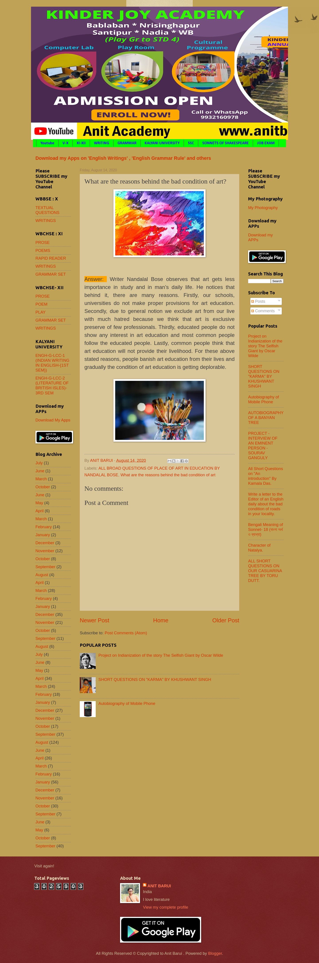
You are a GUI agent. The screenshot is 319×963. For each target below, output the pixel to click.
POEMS (42, 250)
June (39, 471)
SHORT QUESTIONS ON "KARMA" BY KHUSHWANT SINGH (154, 679)
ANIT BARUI (159, 886)
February (43, 526)
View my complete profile (165, 907)
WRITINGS (45, 220)
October (42, 486)
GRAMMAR (126, 143)
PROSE (42, 242)
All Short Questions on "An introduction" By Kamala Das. (265, 476)
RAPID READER (50, 258)
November (44, 550)
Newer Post (94, 620)
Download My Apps (52, 420)
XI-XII (81, 143)
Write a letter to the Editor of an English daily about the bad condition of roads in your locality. (265, 504)
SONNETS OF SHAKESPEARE (225, 143)
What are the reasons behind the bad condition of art (168, 475)
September (45, 566)
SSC (191, 143)
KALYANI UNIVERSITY (162, 143)
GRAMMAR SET (50, 274)
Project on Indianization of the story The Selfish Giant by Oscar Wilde (160, 655)
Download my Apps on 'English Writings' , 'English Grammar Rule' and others (123, 158)
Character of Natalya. (259, 547)
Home (160, 620)
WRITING (101, 143)
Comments (263, 310)
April (39, 510)
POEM (41, 304)
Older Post (225, 620)
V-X (65, 143)
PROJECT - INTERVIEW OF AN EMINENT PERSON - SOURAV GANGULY (263, 445)
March (41, 479)
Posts (258, 301)
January (42, 534)
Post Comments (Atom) (126, 633)
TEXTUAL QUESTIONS (47, 210)
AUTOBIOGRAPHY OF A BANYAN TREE (266, 417)
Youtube (47, 143)
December (44, 542)
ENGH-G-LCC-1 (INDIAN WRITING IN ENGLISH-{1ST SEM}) (52, 362)
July (39, 463)
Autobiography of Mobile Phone (126, 703)
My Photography (263, 207)
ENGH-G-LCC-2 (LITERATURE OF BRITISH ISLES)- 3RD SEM (52, 385)
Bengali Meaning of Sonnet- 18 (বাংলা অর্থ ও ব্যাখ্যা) (265, 529)
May (39, 502)
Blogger (215, 953)
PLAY (40, 312)
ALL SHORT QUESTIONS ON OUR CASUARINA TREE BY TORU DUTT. (265, 571)
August (41, 574)
